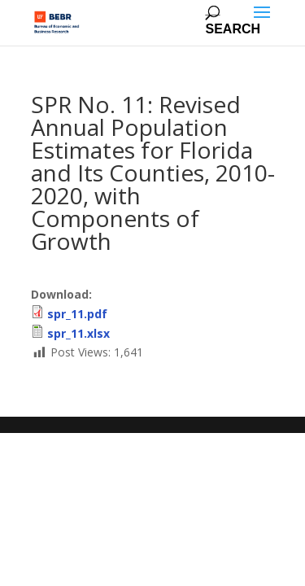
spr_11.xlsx (78, 333)
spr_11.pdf (77, 313)
